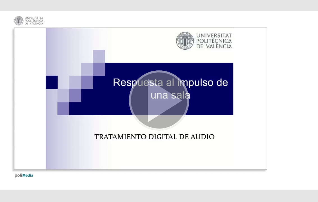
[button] (159, 101)
